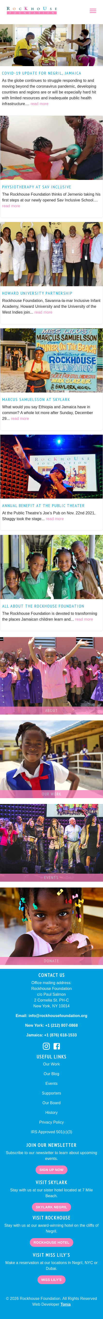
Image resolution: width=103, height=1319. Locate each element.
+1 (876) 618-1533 (60, 1035)
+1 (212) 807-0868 (61, 1025)
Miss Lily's (51, 1279)
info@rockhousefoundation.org (58, 1016)
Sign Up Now (51, 1169)
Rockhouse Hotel (51, 1242)
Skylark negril (51, 1207)
